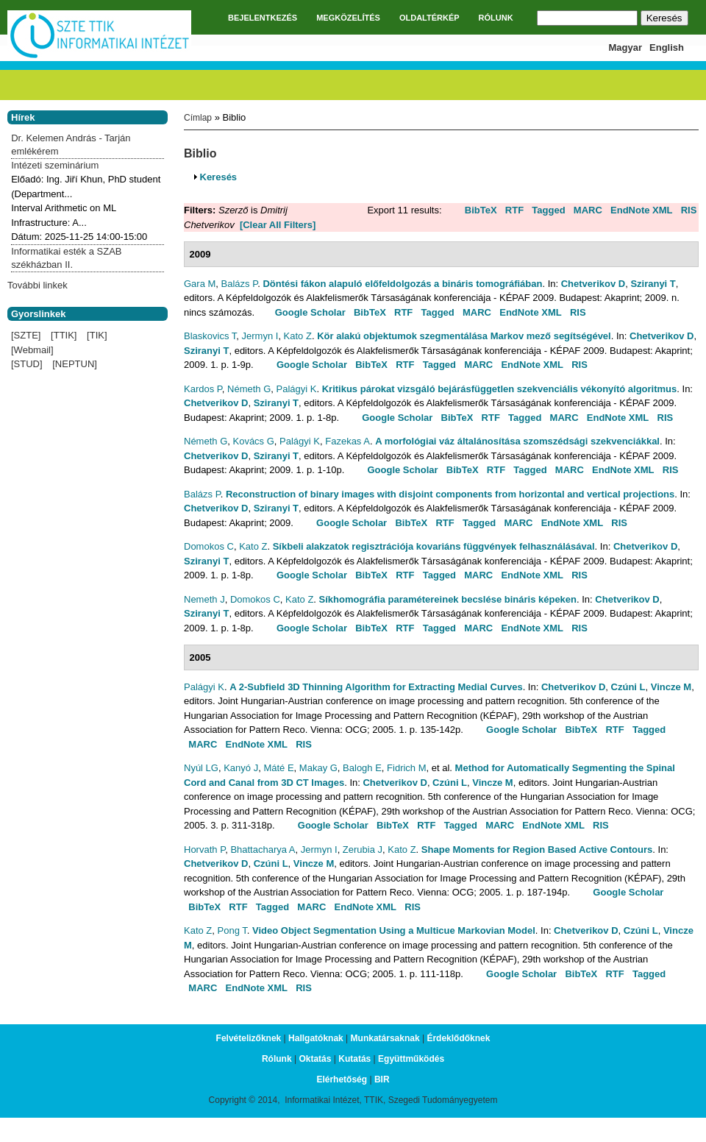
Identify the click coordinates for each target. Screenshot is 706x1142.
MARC (588, 210)
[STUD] (27, 363)
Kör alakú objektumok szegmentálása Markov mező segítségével (464, 335)
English (666, 47)
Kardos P (203, 388)
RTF (514, 210)
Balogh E (362, 767)
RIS (689, 210)
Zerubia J (362, 849)
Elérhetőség (341, 1079)
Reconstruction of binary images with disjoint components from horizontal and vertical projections (450, 494)
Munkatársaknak (385, 1038)
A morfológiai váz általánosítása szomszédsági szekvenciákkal (517, 441)
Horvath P (204, 849)
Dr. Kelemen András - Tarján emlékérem (70, 144)
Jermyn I (260, 335)
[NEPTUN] (74, 363)
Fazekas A (347, 441)
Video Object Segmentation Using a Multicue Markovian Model (393, 930)
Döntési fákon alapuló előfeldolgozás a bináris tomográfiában (402, 283)
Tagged (548, 210)
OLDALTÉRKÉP (429, 17)
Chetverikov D (593, 283)
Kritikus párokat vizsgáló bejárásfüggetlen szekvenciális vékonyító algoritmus (499, 388)
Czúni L (628, 686)
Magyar (626, 47)
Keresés (219, 176)
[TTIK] (63, 335)
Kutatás (354, 1059)
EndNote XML (641, 210)
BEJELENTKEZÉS (262, 17)
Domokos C (209, 546)
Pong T (232, 930)
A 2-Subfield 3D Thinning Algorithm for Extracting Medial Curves (375, 686)
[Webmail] (32, 349)
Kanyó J (241, 767)
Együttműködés (411, 1059)
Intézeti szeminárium (55, 165)
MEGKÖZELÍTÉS (348, 17)
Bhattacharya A (262, 849)
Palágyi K (297, 388)
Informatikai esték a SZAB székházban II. (66, 258)
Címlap (198, 118)
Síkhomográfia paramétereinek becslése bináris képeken (448, 599)
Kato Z (298, 335)
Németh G (249, 388)
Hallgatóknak (315, 1038)
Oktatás (315, 1059)
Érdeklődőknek (458, 1038)
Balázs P (239, 283)
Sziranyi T (652, 283)
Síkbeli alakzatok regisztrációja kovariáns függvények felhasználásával (434, 546)
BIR (382, 1079)
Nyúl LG (201, 767)
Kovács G (253, 441)
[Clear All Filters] (278, 224)
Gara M (199, 283)
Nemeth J (204, 599)
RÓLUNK (496, 17)
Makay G (318, 767)
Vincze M (671, 686)
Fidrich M (406, 767)
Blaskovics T (210, 335)
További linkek (37, 285)
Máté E (278, 767)
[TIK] (97, 335)
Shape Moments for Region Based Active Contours (536, 849)
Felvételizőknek (249, 1038)
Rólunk (277, 1059)
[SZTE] (25, 335)
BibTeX (481, 210)
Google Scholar (310, 312)
